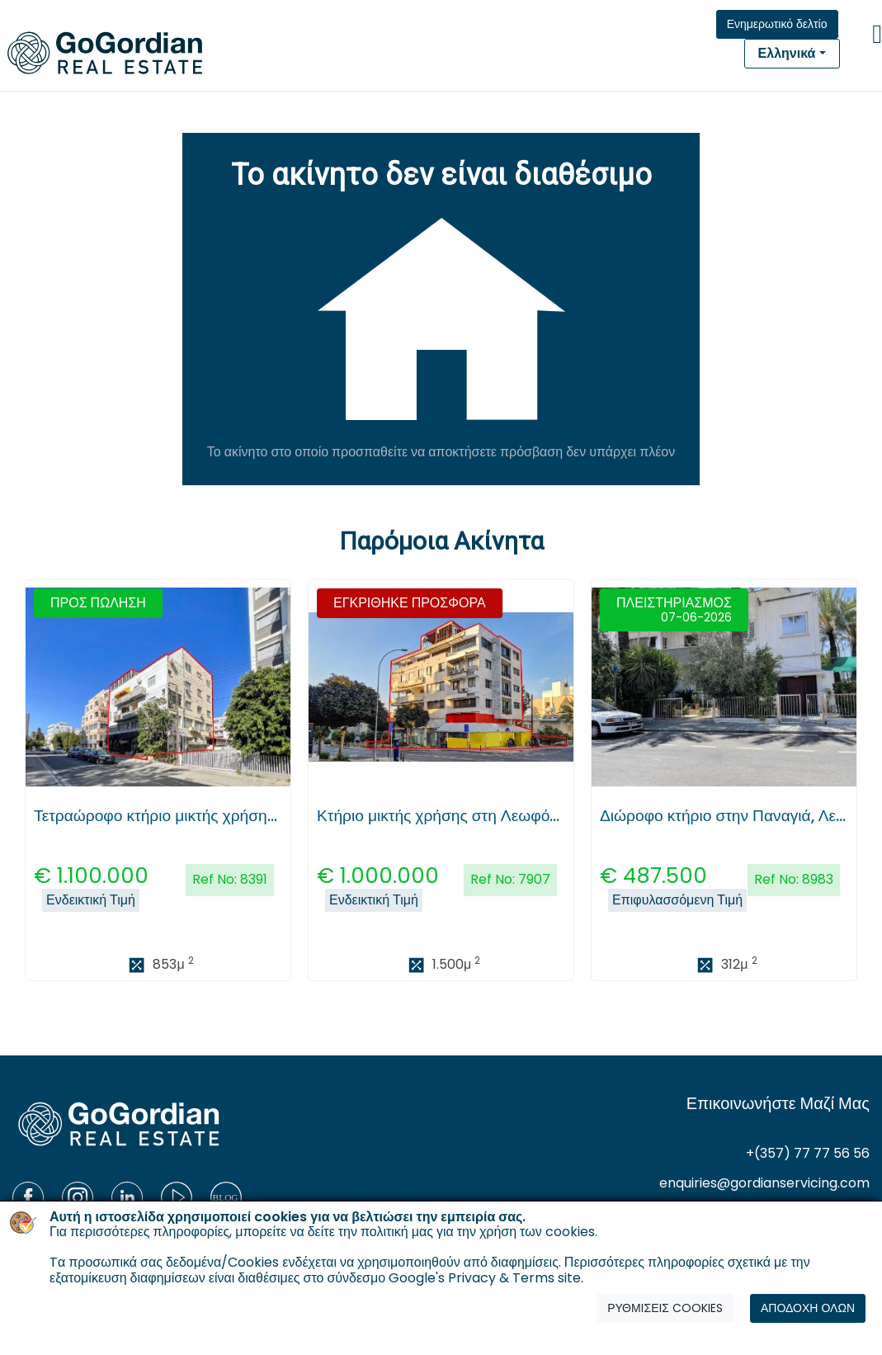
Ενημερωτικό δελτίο (777, 24)
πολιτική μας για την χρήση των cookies (478, 1231)
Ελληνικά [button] (787, 53)
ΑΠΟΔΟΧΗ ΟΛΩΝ (808, 1308)
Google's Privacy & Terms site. (486, 1277)
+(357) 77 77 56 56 (808, 1153)
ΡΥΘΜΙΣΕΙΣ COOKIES (665, 1308)
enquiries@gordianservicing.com (764, 1182)
